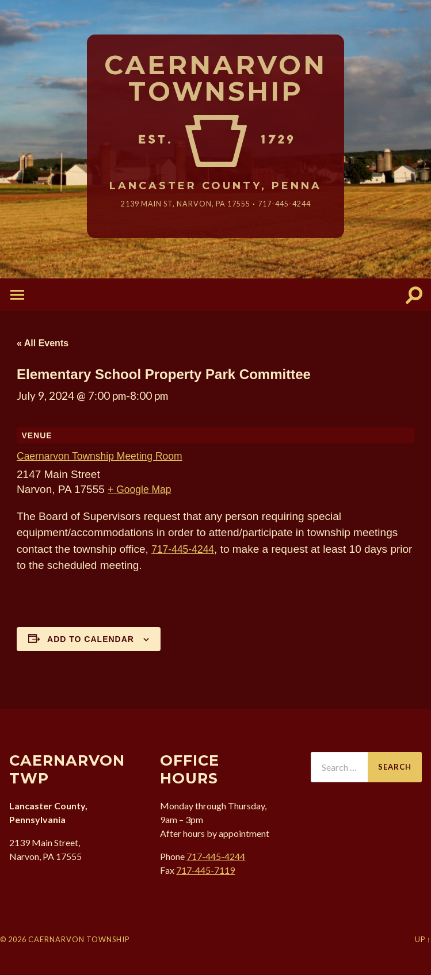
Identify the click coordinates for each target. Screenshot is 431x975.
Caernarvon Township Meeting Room (106, 457)
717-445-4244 (291, 204)
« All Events (42, 344)
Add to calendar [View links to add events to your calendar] (90, 639)
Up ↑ (423, 940)
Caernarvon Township (215, 79)
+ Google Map (142, 490)
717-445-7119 (205, 870)
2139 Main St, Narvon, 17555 (182, 204)
